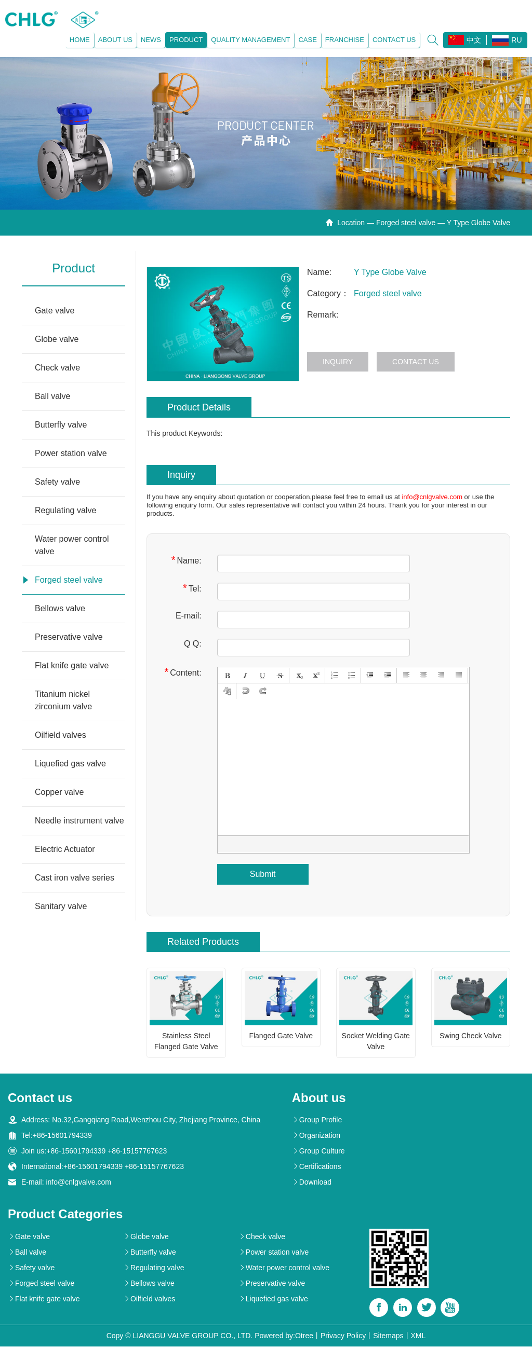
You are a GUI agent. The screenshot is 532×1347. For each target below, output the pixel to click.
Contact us (393, 40)
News (150, 40)
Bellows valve (60, 608)
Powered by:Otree (284, 1336)
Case (307, 40)
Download (311, 1182)
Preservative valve (69, 637)
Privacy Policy (343, 1336)
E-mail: (189, 615)
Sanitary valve (61, 906)
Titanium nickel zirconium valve (63, 700)
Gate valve (54, 310)
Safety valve (57, 481)
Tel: (192, 588)
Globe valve (57, 339)
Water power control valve (72, 545)
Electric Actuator (65, 849)
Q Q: (193, 643)
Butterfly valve (61, 424)
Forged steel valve (405, 222)
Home (79, 40)
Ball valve (52, 396)
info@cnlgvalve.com (432, 497)
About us (115, 40)
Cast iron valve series (74, 877)
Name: (186, 560)
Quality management (250, 40)
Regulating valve (65, 510)
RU (507, 40)
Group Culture (318, 1151)
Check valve (57, 367)
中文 (464, 40)
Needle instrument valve (79, 820)
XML (418, 1336)
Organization (316, 1136)
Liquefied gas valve (70, 763)
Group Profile (317, 1120)
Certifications (316, 1167)
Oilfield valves (60, 735)
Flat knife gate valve (72, 665)
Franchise (344, 40)
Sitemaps (388, 1336)
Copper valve (59, 792)
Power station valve (71, 453)
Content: (182, 672)
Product (185, 40)
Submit (263, 874)
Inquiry (338, 362)
